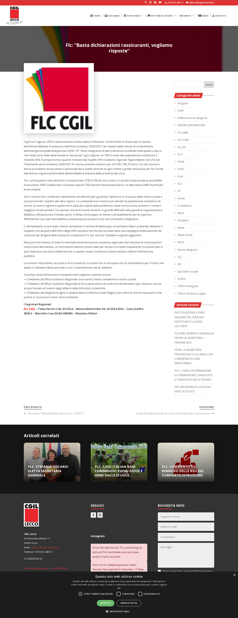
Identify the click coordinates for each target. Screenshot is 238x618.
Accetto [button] (106, 603)
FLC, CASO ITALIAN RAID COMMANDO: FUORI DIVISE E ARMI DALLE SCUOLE (118, 470)
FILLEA (182, 147)
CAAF (181, 110)
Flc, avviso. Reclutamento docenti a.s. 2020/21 (56, 413)
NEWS (203, 16)
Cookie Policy (59, 568)
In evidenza (185, 205)
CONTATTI (219, 16)
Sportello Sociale (188, 271)
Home (181, 198)
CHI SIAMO (112, 16)
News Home (185, 235)
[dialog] (119, 595)
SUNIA (182, 279)
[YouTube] (160, 3)
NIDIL (181, 242)
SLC (180, 257)
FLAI (180, 176)
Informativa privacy (36, 568)
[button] (119, 611)
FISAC (181, 169)
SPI (179, 264)
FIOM (181, 162)
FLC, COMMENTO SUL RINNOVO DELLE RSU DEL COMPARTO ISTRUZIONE (183, 470)
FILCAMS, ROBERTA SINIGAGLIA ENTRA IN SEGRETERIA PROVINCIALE (194, 338)
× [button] (234, 575)
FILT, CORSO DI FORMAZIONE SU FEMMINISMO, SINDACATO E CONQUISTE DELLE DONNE (194, 375)
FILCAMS (183, 132)
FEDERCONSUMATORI (191, 125)
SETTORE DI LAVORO (160, 16)
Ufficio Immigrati (188, 286)
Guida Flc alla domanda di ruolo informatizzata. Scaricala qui (173, 413)
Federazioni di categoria (192, 118)
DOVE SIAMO (132, 16)
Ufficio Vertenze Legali (191, 293)
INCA (181, 213)
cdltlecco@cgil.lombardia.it (44, 547)
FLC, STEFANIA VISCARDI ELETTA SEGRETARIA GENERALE (48, 470)
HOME (95, 16)
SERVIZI (185, 16)
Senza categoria (187, 249)
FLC (180, 184)
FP (179, 191)
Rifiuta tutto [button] (129, 603)
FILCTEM (183, 140)
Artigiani (183, 103)
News (181, 227)
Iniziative (183, 220)
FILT (180, 154)
